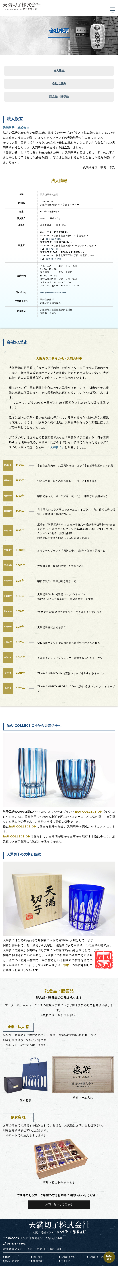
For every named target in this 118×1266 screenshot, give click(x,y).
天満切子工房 (96, 1257)
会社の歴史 (59, 83)
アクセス (66, 1261)
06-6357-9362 (53, 239)
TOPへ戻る (109, 1257)
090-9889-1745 (53, 259)
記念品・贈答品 (59, 96)
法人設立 (59, 70)
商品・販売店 (12, 1261)
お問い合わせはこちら (59, 1204)
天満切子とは (68, 1257)
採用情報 (38, 1261)
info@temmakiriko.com (53, 293)
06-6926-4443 (53, 249)
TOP (7, 1257)
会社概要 (38, 1257)
